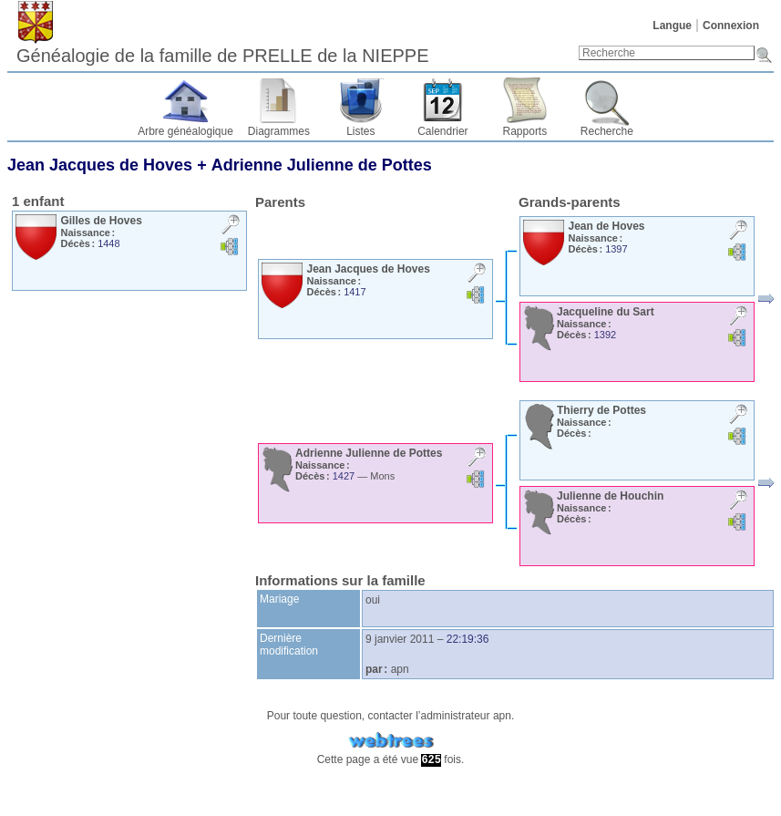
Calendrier (442, 131)
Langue (672, 25)
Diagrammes (279, 131)
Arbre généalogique (185, 131)
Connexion (731, 25)
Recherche (607, 131)
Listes (360, 131)
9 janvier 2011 (399, 639)
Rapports (525, 131)
